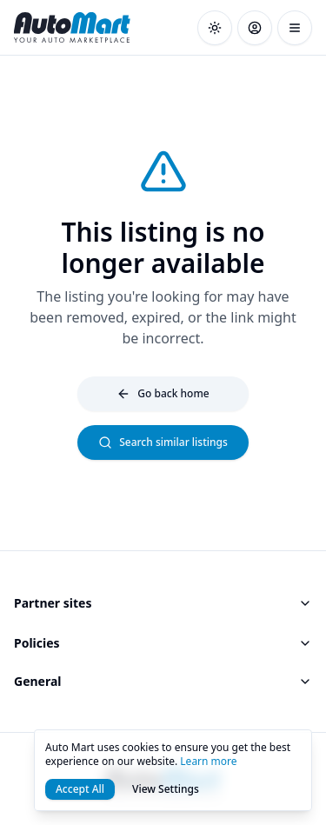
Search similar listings (163, 442)
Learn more (208, 761)
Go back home (162, 393)
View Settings (165, 789)
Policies (163, 643)
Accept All (80, 789)
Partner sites (163, 603)
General (163, 681)
